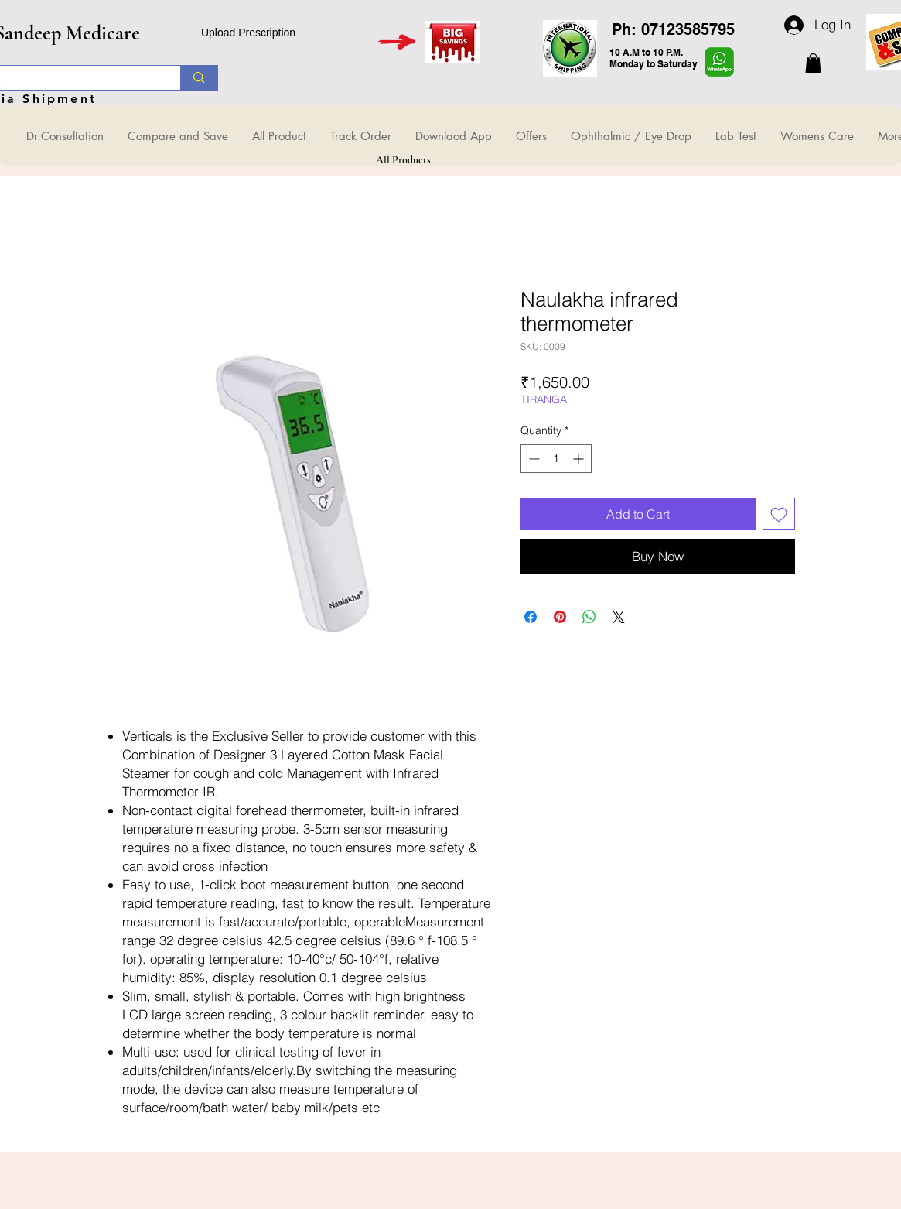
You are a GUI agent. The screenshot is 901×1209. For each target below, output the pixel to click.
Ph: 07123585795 (673, 29)
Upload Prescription (248, 32)
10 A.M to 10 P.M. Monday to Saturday (653, 58)
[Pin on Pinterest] (560, 617)
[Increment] (579, 458)
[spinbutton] (556, 458)
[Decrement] (532, 458)
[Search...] (198, 78)
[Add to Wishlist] (779, 514)
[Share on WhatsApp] (589, 617)
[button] (813, 63)
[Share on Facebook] (530, 617)
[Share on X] (618, 617)
